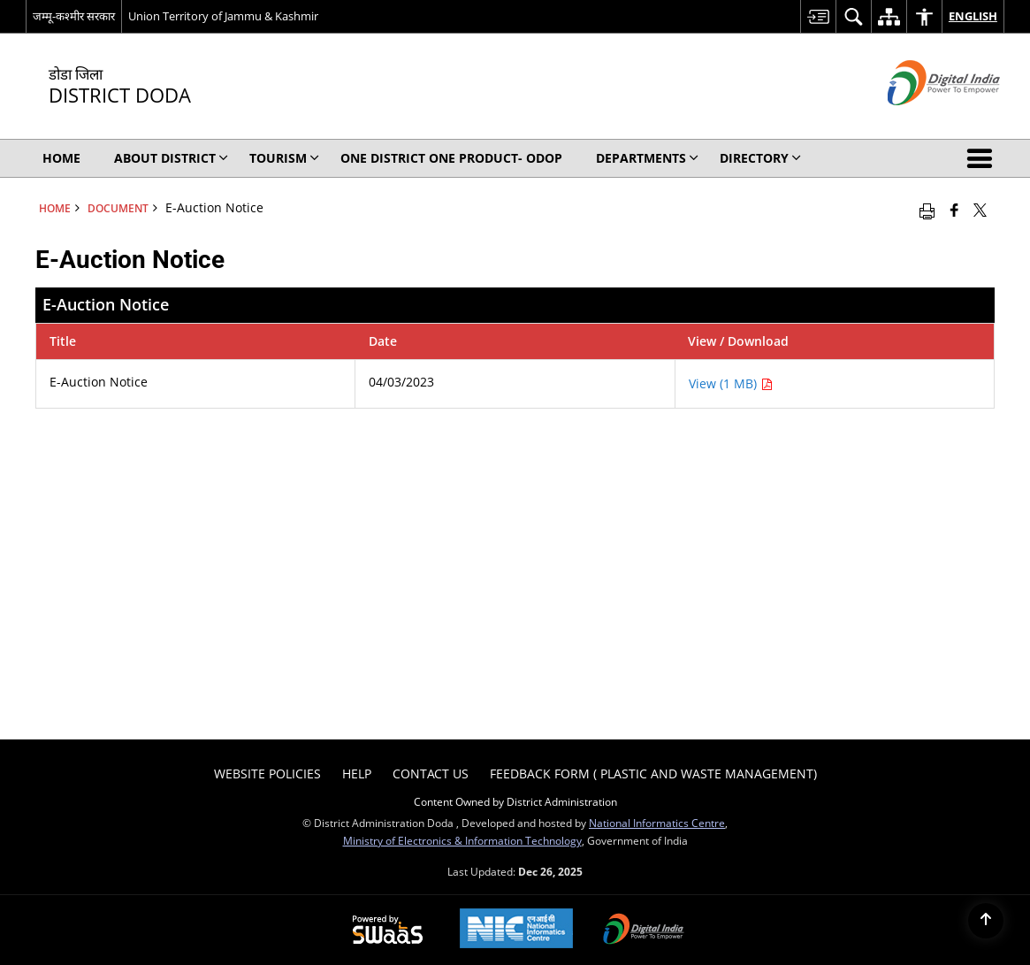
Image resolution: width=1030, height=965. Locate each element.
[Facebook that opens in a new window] (954, 210)
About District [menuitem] (171, 157)
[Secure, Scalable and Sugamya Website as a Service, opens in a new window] (387, 930)
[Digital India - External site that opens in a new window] (921, 119)
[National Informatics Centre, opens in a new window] (516, 930)
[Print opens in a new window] (927, 210)
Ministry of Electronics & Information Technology (462, 840)
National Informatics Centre (657, 823)
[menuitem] (817, 16)
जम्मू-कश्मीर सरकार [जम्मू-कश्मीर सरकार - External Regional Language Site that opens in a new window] (74, 16)
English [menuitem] (973, 16)
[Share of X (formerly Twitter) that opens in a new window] (980, 210)
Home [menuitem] (61, 157)
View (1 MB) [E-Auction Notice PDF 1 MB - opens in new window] (731, 383)
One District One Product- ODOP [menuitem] (451, 157)
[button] (983, 158)
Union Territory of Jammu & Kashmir (223, 16)
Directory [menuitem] (760, 157)
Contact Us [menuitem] (431, 773)
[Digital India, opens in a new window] (644, 930)
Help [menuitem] (356, 773)
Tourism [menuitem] (284, 157)
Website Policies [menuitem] (267, 773)
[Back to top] (985, 920)
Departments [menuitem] (647, 157)
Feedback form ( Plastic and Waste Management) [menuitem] (653, 773)
